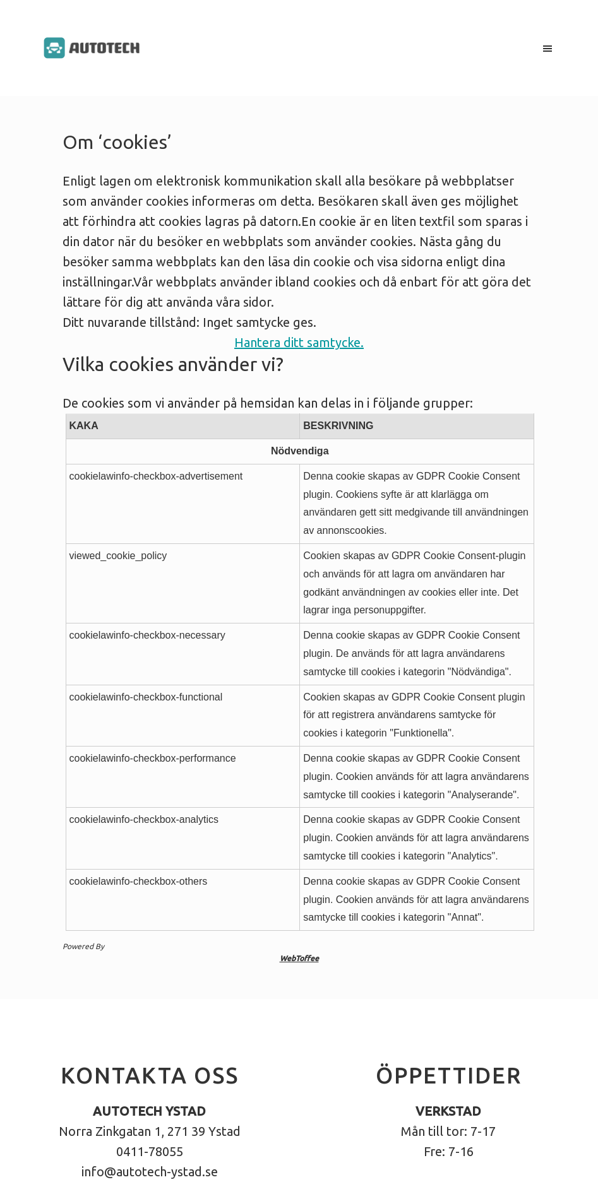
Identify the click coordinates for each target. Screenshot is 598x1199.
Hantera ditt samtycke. (299, 342)
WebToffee (299, 958)
